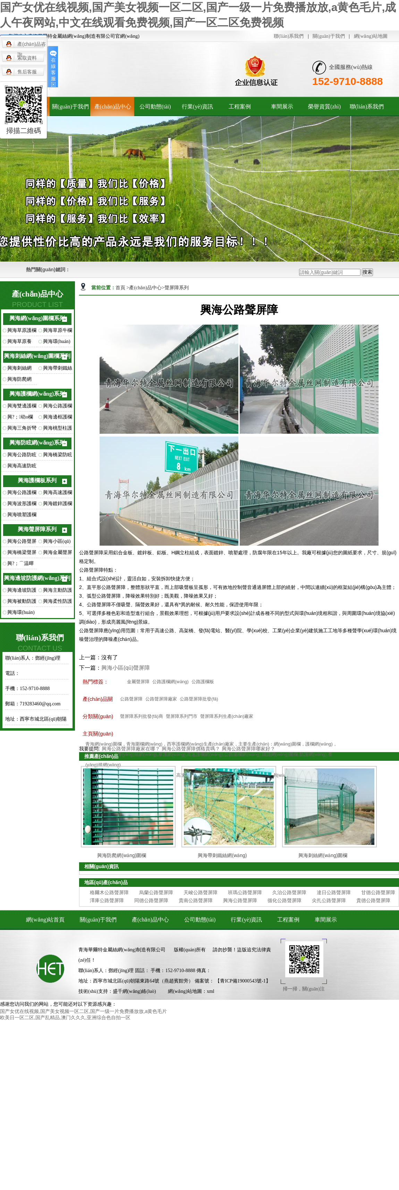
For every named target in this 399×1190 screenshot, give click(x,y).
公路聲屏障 (131, 699)
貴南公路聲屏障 (196, 900)
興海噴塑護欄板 (21, 516)
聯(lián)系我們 (289, 36)
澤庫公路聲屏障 (107, 900)
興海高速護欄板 (57, 494)
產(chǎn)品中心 (112, 106)
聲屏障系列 (176, 287)
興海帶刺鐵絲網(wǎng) (57, 369)
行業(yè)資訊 (197, 106)
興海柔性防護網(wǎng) (57, 603)
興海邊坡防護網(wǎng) (21, 592)
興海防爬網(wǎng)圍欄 (19, 381)
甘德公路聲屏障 (378, 892)
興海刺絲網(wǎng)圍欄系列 (37, 356)
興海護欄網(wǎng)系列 (37, 394)
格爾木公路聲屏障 (109, 892)
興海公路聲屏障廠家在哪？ (131, 748)
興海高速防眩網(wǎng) (21, 467)
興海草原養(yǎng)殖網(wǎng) (19, 343)
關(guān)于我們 (329, 36)
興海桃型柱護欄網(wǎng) (57, 429)
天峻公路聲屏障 (201, 892)
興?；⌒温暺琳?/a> (20, 565)
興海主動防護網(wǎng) (57, 592)
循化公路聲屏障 (285, 900)
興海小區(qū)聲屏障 (56, 543)
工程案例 (240, 106)
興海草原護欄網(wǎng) (21, 332)
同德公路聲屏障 (151, 900)
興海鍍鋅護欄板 (57, 505)
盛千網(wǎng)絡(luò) (134, 991)
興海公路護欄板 (21, 494)
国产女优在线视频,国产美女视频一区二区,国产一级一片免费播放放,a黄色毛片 (83, 1011)
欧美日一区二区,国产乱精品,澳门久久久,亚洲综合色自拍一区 (65, 1017)
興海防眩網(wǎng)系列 (37, 443)
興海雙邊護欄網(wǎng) (21, 407)
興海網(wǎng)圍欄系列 (37, 318)
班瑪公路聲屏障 (245, 892)
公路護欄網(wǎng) (170, 681)
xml (210, 991)
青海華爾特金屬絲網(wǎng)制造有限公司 (121, 949)
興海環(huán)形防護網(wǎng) (21, 614)
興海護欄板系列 (37, 480)
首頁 (121, 287)
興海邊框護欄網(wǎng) (57, 418)
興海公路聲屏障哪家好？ (248, 748)
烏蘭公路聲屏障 (156, 892)
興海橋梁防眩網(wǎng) (57, 456)
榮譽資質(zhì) (324, 106)
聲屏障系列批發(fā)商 (141, 716)
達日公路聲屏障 (334, 892)
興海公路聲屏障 (21, 543)
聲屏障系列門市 (181, 716)
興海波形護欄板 (21, 505)
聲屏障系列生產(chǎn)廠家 (227, 716)
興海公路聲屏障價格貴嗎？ (191, 748)
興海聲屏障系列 (37, 529)
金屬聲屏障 (138, 681)
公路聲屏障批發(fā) (199, 699)
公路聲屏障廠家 (161, 699)
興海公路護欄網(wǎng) (57, 407)
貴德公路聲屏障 (373, 900)
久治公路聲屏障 (289, 892)
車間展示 (282, 106)
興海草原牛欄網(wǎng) (57, 332)
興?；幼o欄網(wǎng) (20, 418)
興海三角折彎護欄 (21, 429)
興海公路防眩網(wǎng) (21, 456)
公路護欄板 (203, 681)
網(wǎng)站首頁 (45, 920)
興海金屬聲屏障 (57, 554)
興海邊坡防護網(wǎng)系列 (37, 578)
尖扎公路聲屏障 (329, 900)
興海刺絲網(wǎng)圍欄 (19, 369)
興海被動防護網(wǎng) (21, 603)
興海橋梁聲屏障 (21, 554)
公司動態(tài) (155, 106)
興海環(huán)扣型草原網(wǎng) (56, 343)
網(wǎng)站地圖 (371, 36)
